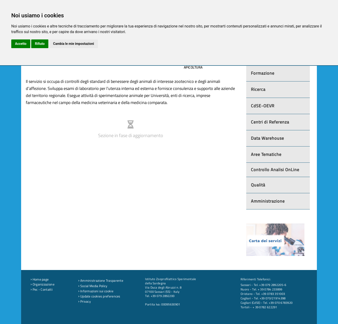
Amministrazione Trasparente (100, 280)
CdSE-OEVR (262, 106)
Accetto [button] (21, 44)
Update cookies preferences (99, 296)
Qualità (258, 185)
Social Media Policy (92, 286)
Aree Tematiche (266, 154)
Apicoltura (193, 67)
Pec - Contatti (42, 289)
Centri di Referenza (270, 122)
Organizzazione (42, 284)
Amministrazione (268, 201)
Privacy (84, 301)
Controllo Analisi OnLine (275, 169)
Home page (40, 279)
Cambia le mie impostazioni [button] (73, 44)
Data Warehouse (267, 138)
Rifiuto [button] (40, 44)
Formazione (262, 73)
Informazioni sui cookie (95, 291)
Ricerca (258, 89)
